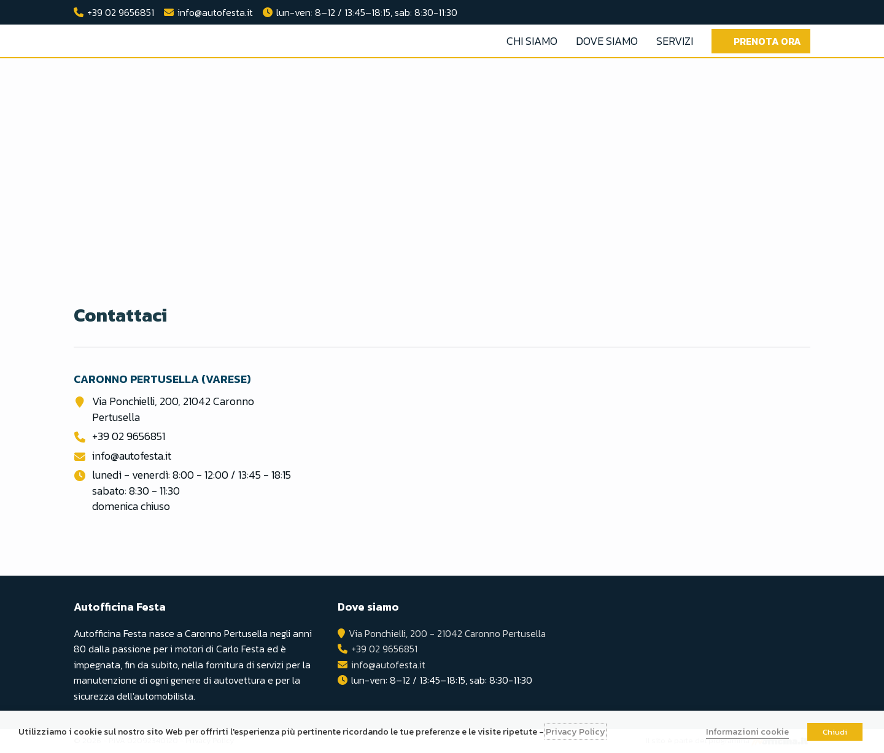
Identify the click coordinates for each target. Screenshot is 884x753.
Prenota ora (767, 41)
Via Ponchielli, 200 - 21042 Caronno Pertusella (447, 633)
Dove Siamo (607, 41)
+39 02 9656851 (120, 12)
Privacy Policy (575, 731)
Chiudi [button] (835, 732)
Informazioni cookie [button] (747, 731)
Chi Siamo (531, 41)
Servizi (674, 41)
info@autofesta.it (215, 12)
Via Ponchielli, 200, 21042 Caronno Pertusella (173, 409)
